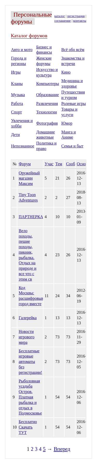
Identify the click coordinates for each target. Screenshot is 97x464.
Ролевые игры (73, 103)
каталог (59, 16)
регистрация (76, 16)
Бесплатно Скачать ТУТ (28, 427)
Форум (25, 164)
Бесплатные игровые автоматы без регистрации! (30, 362)
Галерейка (27, 318)
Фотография (47, 123)
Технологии (46, 112)
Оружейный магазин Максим (29, 178)
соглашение (62, 21)
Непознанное (22, 146)
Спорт (16, 112)
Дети (15, 134)
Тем (58, 164)
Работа (17, 103)
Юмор (66, 123)
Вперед (62, 449)
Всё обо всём (72, 49)
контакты (79, 21)
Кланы (17, 83)
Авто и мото (22, 49)
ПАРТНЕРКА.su (33, 217)
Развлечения (47, 103)
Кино (66, 72)
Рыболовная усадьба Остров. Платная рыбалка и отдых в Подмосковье (30, 397)
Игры (16, 72)
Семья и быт (72, 146)
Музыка (18, 94)
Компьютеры (47, 83)
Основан (84, 164)
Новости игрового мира (26, 337)
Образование (47, 94)
